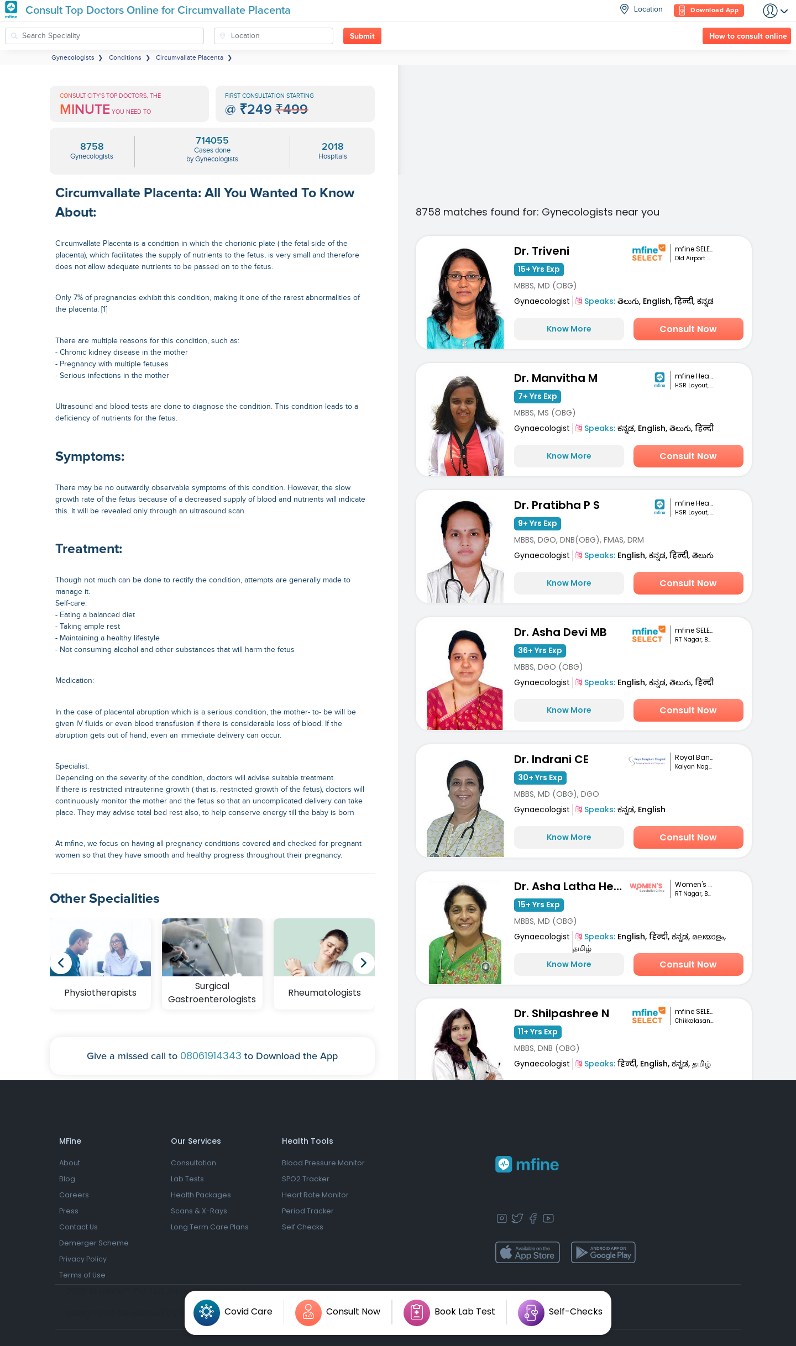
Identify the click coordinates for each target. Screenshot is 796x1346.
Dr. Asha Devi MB (560, 632)
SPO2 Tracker (305, 1179)
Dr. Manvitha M (556, 378)
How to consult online (748, 36)
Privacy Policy (83, 1259)
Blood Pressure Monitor (323, 1163)
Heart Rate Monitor (315, 1195)
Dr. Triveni (541, 250)
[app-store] (527, 1253)
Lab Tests (187, 1179)
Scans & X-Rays (199, 1211)
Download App (709, 11)
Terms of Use (82, 1275)
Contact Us (78, 1227)
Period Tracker (308, 1211)
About (69, 1163)
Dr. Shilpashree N (561, 1013)
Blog (67, 1179)
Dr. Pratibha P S (557, 505)
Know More (569, 328)
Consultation (193, 1163)
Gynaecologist (542, 301)
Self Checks (302, 1227)
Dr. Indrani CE (551, 759)
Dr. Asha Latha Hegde (571, 886)
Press (68, 1211)
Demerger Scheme (94, 1243)
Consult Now (688, 329)
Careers (74, 1195)
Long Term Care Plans (210, 1227)
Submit (362, 36)
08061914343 (211, 1056)
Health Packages (201, 1195)
